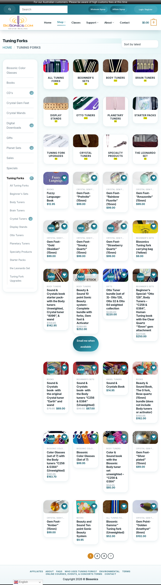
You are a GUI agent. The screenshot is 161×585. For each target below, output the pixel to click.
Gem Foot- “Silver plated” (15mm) (143, 458)
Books (11, 82)
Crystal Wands (16, 113)
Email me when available (86, 344)
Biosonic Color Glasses (16, 70)
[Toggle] (32, 93)
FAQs (59, 572)
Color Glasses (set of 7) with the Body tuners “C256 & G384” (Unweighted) (56, 462)
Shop (61, 22)
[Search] (10, 9)
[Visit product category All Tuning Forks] (56, 74)
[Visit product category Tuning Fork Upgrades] (56, 150)
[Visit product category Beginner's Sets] (85, 74)
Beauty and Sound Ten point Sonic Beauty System (84, 529)
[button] (145, 9)
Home (47, 22)
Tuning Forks (15, 178)
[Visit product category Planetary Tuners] (115, 112)
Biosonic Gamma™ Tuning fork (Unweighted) (115, 527)
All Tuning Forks (19, 185)
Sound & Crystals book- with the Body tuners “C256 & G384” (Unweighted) (85, 394)
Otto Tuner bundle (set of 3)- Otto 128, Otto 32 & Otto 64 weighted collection (115, 300)
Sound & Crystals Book (115, 385)
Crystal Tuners (18, 218)
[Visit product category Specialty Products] (115, 150)
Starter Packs (18, 259)
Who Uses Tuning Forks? (81, 572)
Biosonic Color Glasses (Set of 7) (86, 456)
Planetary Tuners (20, 243)
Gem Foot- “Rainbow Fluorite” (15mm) (113, 199)
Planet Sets (14, 148)
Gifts (10, 138)
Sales (10, 158)
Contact (125, 22)
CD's (10, 93)
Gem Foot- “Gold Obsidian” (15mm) (53, 247)
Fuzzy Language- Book (54, 197)
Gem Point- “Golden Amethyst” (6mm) (143, 527)
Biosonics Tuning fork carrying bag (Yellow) (144, 247)
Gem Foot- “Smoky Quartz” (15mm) (83, 247)
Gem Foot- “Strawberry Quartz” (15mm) (114, 247)
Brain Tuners (17, 210)
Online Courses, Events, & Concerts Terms (74, 574)
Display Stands (18, 226)
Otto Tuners (17, 235)
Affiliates (36, 572)
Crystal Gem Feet (18, 103)
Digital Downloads (14, 125)
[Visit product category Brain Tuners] (145, 72)
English (21, 582)
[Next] (111, 556)
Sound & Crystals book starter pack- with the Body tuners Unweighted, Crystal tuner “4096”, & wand (56, 305)
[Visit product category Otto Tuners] (85, 110)
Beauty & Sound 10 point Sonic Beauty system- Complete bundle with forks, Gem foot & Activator (84, 307)
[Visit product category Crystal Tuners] (85, 150)
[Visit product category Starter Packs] (145, 112)
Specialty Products (21, 251)
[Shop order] (139, 44)
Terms (126, 572)
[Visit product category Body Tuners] (115, 72)
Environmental (109, 572)
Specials (12, 168)
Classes (76, 22)
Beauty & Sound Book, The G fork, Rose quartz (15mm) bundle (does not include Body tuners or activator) (144, 398)
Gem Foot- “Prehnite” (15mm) (83, 197)
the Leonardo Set (20, 268)
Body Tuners (17, 202)
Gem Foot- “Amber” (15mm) (53, 525)
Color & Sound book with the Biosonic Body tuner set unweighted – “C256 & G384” (115, 467)
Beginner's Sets (19, 193)
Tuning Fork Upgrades (17, 278)
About (109, 22)
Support (92, 22)
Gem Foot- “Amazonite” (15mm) (144, 197)
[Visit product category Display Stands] (56, 112)
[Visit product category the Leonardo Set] (145, 150)
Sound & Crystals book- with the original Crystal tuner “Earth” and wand (55, 394)
